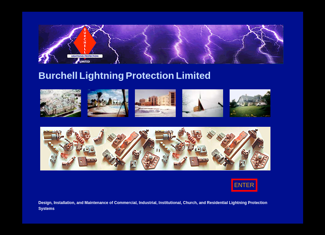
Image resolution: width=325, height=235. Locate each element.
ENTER (244, 185)
